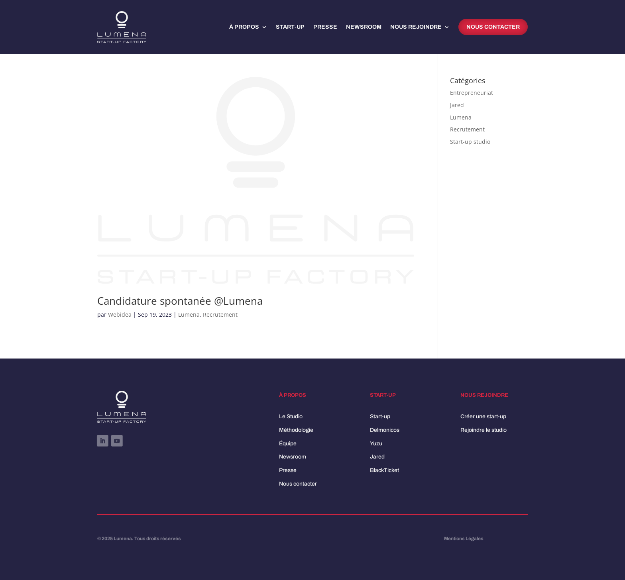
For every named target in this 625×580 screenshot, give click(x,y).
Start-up (290, 27)
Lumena (189, 314)
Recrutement (220, 314)
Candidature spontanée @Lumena (180, 301)
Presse (325, 27)
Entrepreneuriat (471, 92)
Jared (457, 105)
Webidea (120, 314)
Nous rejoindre (416, 27)
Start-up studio (470, 141)
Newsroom (363, 27)
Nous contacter (493, 27)
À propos (244, 27)
